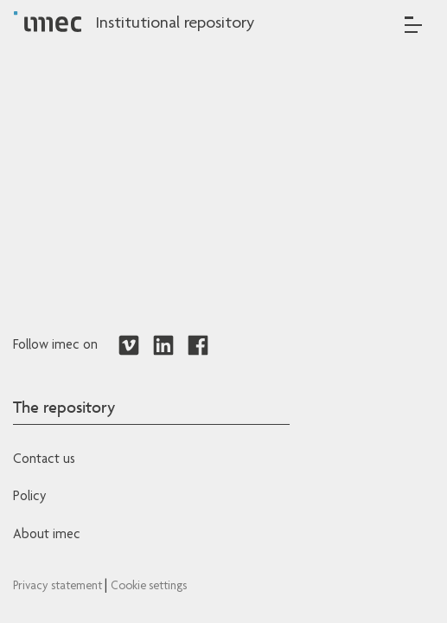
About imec (46, 536)
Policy (29, 497)
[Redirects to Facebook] (198, 346)
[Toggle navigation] (413, 25)
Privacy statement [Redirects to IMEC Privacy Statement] (59, 587)
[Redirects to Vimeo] (128, 346)
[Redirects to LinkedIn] (163, 346)
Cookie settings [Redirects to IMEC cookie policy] (149, 587)
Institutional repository (174, 24)
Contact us (44, 460)
